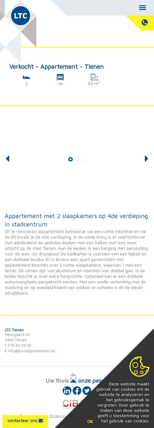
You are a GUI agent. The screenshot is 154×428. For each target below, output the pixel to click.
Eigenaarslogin (32, 416)
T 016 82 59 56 (18, 345)
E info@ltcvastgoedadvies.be (30, 351)
